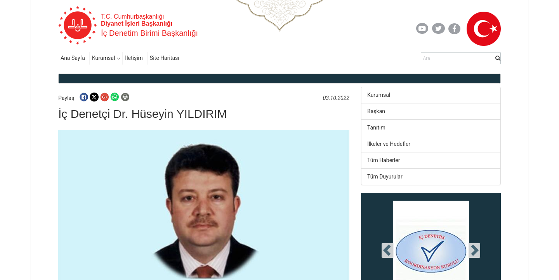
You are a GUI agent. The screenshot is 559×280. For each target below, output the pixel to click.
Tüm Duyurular (385, 176)
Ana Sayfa (73, 58)
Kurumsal (103, 58)
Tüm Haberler (383, 160)
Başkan (376, 111)
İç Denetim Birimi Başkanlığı (149, 33)
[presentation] (388, 250)
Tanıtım (376, 127)
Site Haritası (164, 58)
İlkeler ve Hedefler (388, 144)
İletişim (134, 58)
